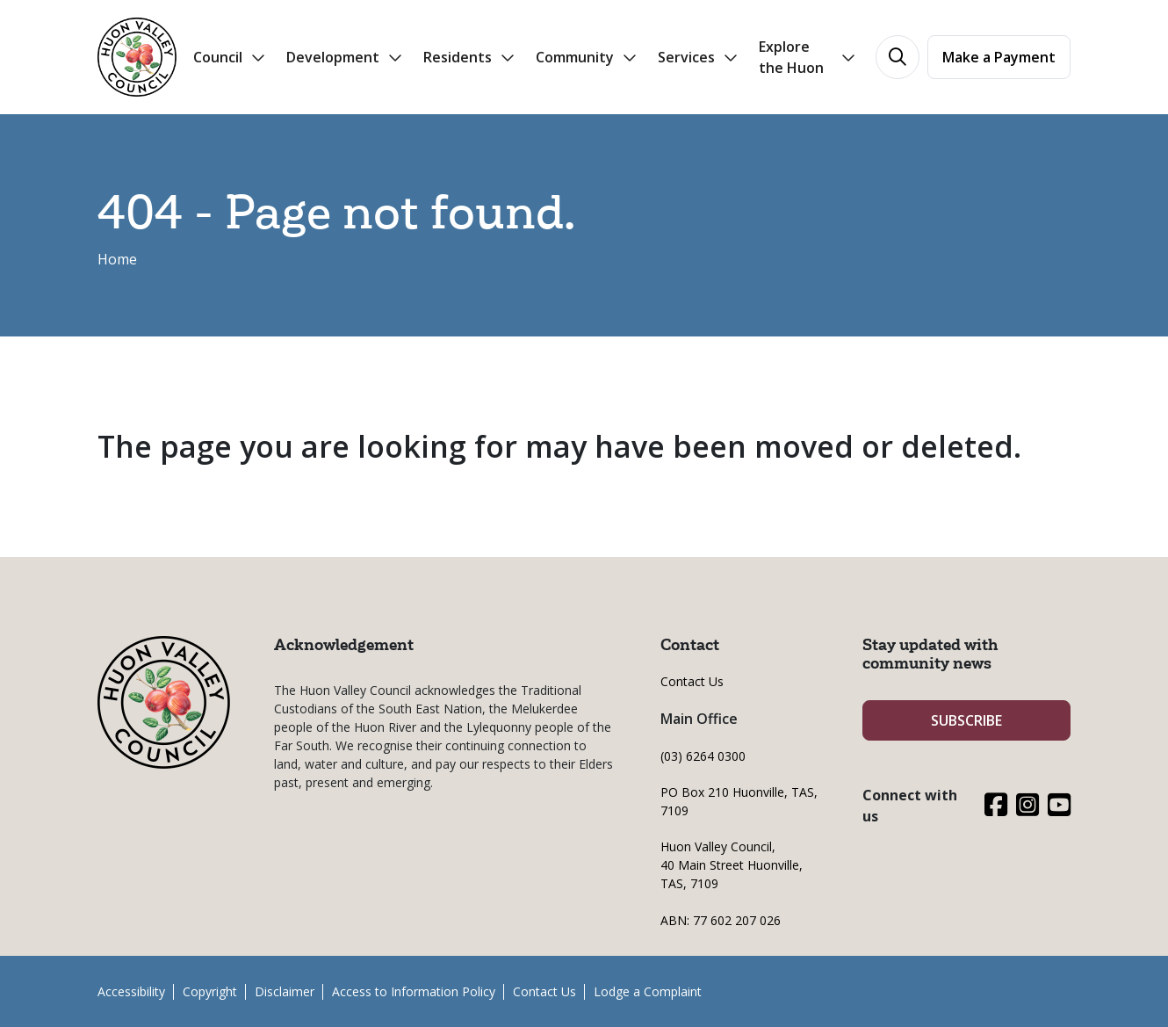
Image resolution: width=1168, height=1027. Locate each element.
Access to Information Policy (413, 991)
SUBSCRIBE (966, 720)
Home (117, 259)
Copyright (210, 991)
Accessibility (131, 991)
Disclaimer (284, 991)
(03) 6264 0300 (703, 756)
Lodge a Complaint (648, 991)
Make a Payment (999, 57)
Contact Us (692, 681)
